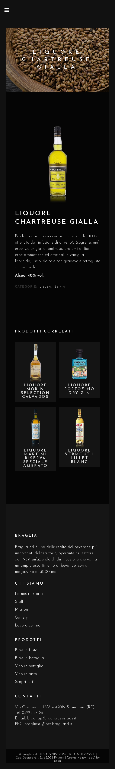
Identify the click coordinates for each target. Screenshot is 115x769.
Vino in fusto (26, 674)
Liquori (45, 286)
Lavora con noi (28, 625)
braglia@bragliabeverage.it (51, 718)
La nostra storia (29, 594)
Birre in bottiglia (29, 658)
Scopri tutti (24, 682)
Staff (19, 602)
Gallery (21, 618)
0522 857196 (32, 713)
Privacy (59, 757)
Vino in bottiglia (29, 666)
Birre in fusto (26, 650)
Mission (21, 610)
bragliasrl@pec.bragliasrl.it (48, 724)
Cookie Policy (76, 757)
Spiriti (60, 286)
